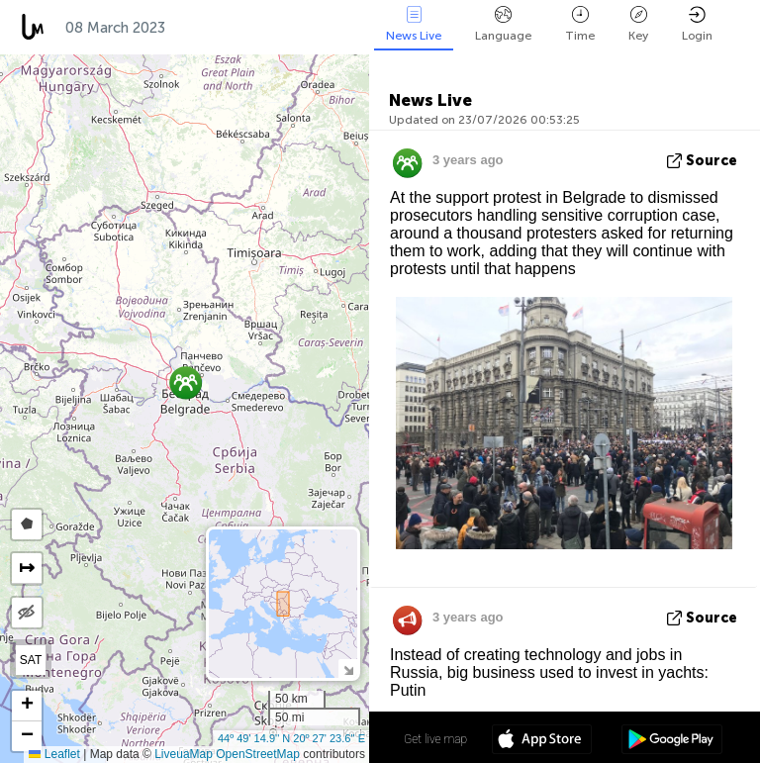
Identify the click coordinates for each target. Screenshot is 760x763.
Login (697, 24)
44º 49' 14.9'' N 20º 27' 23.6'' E (291, 738)
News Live (413, 24)
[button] (185, 382)
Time (580, 24)
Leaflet (54, 754)
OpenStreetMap (258, 754)
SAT (31, 660)
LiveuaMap (183, 754)
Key (638, 24)
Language (503, 24)
